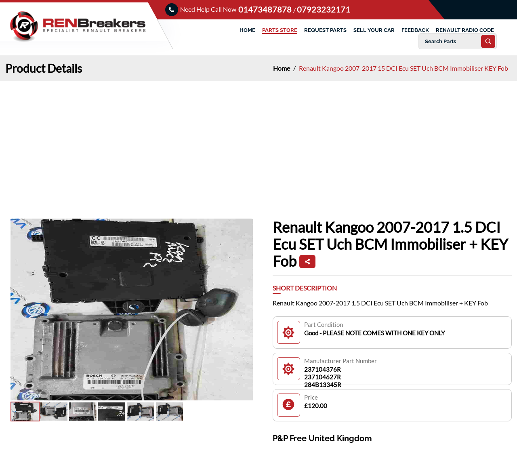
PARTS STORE (279, 30)
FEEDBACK (415, 30)
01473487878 (265, 9)
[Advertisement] (258, 141)
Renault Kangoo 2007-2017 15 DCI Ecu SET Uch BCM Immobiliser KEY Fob (403, 68)
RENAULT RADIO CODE (465, 30)
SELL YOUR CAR (374, 30)
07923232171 (323, 9)
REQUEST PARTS (325, 30)
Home (282, 68)
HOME (247, 30)
